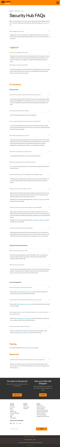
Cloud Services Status (41, 415)
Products (25, 405)
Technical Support (41, 408)
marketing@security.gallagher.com (24, 291)
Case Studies (26, 407)
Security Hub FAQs (41, 407)
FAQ (22, 11)
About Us (12, 405)
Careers (11, 415)
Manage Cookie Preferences (43, 416)
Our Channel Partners (14, 413)
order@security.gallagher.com (39, 199)
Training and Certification (42, 410)
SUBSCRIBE (43, 394)
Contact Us (12, 407)
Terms (34, 439)
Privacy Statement (28, 439)
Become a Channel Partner (42, 411)
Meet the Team (13, 411)
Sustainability (13, 418)
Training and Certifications (30, 347)
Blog (11, 416)
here (17, 367)
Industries (25, 408)
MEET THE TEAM (17, 394)
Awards (11, 410)
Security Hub (17, 11)
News (11, 408)
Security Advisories (41, 413)
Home (12, 11)
